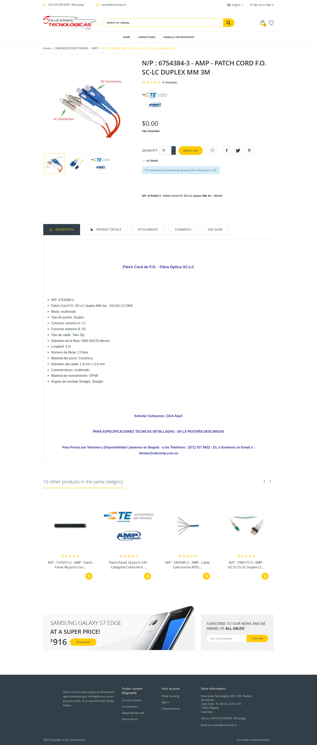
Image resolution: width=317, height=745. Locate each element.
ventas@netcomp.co (111, 4)
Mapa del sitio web (133, 713)
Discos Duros (130, 719)
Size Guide (215, 229)
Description (64, 229)
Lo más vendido (131, 700)
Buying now (83, 642)
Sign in (165, 702)
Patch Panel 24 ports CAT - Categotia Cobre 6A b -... (129, 564)
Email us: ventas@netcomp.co (219, 725)
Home (126, 37)
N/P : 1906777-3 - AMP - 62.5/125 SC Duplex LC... (246, 564)
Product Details (108, 229)
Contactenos (146, 37)
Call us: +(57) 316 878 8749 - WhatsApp (223, 718)
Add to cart (190, 150)
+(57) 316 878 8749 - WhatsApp (63, 4)
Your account (171, 688)
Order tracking (170, 696)
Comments (183, 229)
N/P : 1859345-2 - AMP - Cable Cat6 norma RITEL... (187, 564)
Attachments (148, 229)
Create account (171, 708)
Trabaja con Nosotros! (178, 37)
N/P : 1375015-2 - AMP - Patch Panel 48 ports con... (70, 564)
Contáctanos (129, 706)
